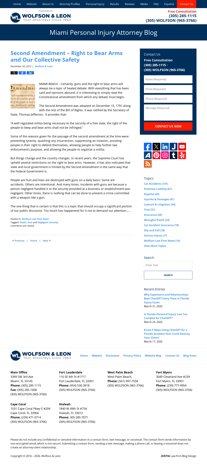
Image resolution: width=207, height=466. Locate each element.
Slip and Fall (154, 230)
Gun (30, 222)
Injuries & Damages (159, 199)
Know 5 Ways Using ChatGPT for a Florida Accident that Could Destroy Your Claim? (167, 333)
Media (144, 4)
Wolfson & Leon (51, 456)
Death (23, 222)
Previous (18, 240)
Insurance (153, 215)
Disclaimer (113, 355)
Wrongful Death (157, 220)
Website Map (153, 355)
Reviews (130, 4)
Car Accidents (156, 183)
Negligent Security (48, 222)
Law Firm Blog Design (178, 456)
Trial (149, 209)
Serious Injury (155, 235)
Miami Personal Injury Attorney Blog (41, 16)
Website (32, 4)
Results (114, 4)
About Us (48, 4)
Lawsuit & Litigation (159, 204)
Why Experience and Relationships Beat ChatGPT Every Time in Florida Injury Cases (166, 298)
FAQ (156, 4)
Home (17, 4)
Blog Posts (189, 355)
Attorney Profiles (70, 4)
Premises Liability (158, 189)
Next (47, 240)
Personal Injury (95, 4)
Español (169, 4)
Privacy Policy (132, 355)
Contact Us (186, 4)
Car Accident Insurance (161, 225)
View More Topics (155, 246)
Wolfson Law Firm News (35, 218)
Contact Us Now (168, 126)
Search (168, 275)
